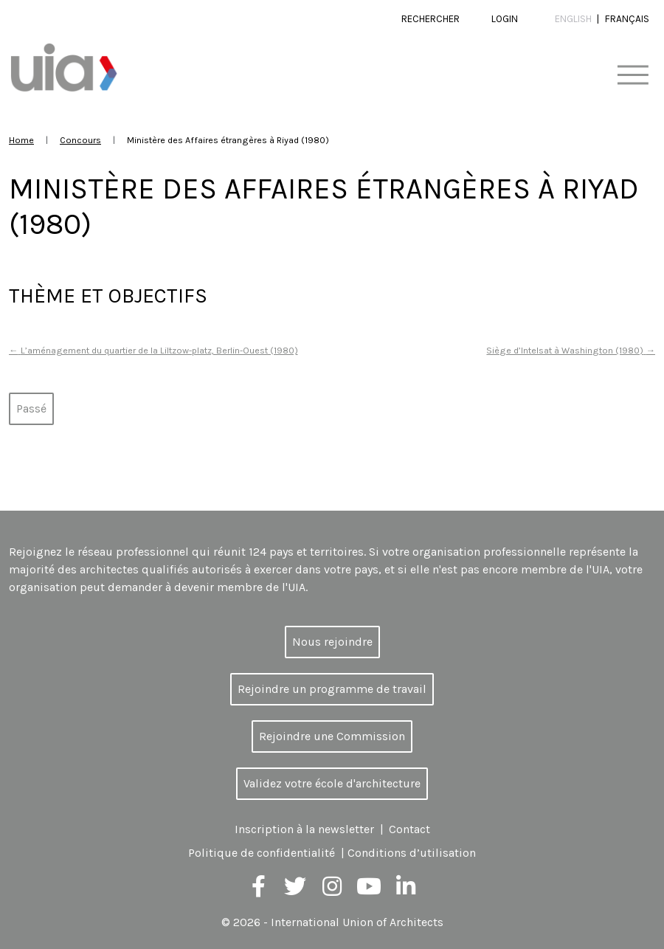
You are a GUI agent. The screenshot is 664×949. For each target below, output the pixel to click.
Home (21, 139)
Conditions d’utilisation (411, 853)
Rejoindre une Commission (332, 736)
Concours (80, 139)
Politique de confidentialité (261, 853)
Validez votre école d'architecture (332, 783)
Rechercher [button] (430, 18)
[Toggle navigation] (632, 75)
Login (504, 18)
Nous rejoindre (332, 642)
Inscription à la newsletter (304, 829)
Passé (31, 408)
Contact (409, 829)
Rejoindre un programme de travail (332, 689)
